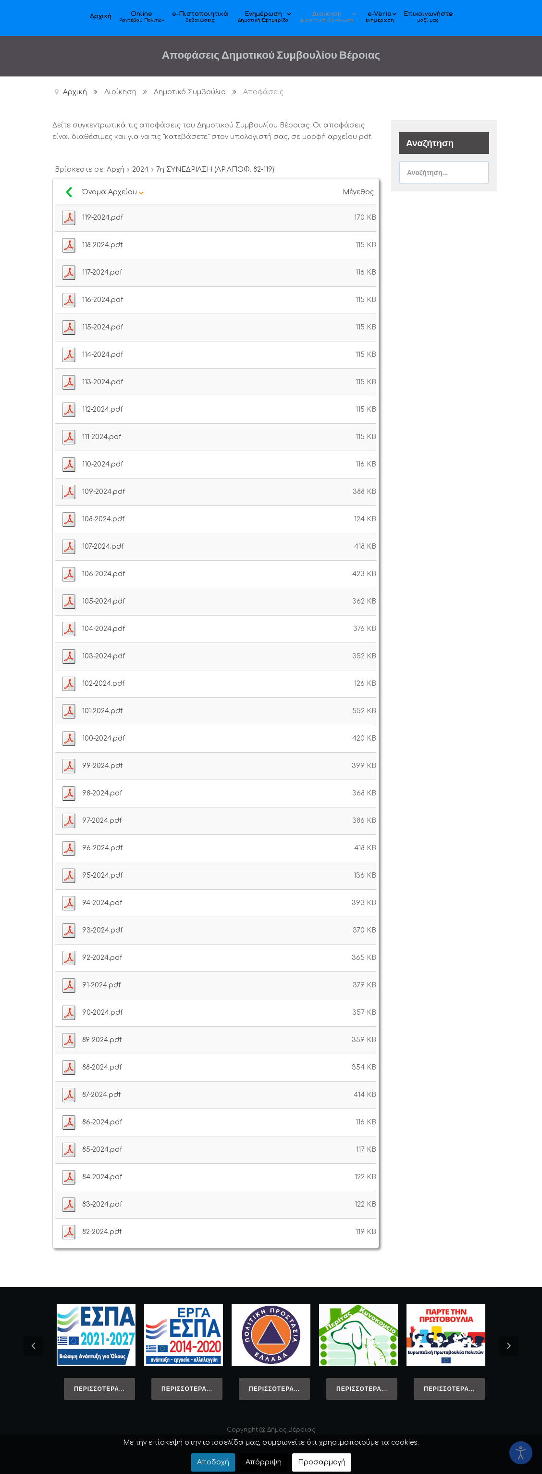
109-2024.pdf (103, 491)
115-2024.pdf (102, 327)
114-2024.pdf (102, 354)
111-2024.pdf (101, 437)
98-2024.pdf (102, 793)
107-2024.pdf (102, 546)
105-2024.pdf (103, 601)
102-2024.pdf (103, 683)
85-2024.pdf (102, 1149)
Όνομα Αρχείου (113, 192)
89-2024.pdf (102, 1040)
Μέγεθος (359, 192)
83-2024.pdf (102, 1204)
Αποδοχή (213, 1462)
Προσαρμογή (321, 1462)
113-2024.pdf (102, 382)
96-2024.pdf (102, 848)
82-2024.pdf (102, 1231)
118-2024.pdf (102, 245)
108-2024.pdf (103, 519)
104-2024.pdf (103, 628)
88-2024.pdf (102, 1067)
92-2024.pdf (102, 957)
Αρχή (115, 169)
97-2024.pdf (102, 820)
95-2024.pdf (102, 875)
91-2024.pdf (101, 985)
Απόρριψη (264, 1462)
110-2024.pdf (102, 464)
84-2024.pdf (102, 1177)
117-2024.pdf (102, 272)
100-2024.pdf (103, 738)
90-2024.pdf (102, 1012)
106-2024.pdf (103, 574)
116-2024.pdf (102, 299)
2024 (140, 169)
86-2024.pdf (102, 1122)
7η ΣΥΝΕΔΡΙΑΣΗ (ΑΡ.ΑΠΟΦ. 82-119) (215, 169)
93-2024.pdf (102, 930)
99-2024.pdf (102, 765)
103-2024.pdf (103, 656)
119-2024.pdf (102, 217)
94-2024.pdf (102, 903)
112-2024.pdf (102, 409)
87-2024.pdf (101, 1094)
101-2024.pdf (102, 711)
